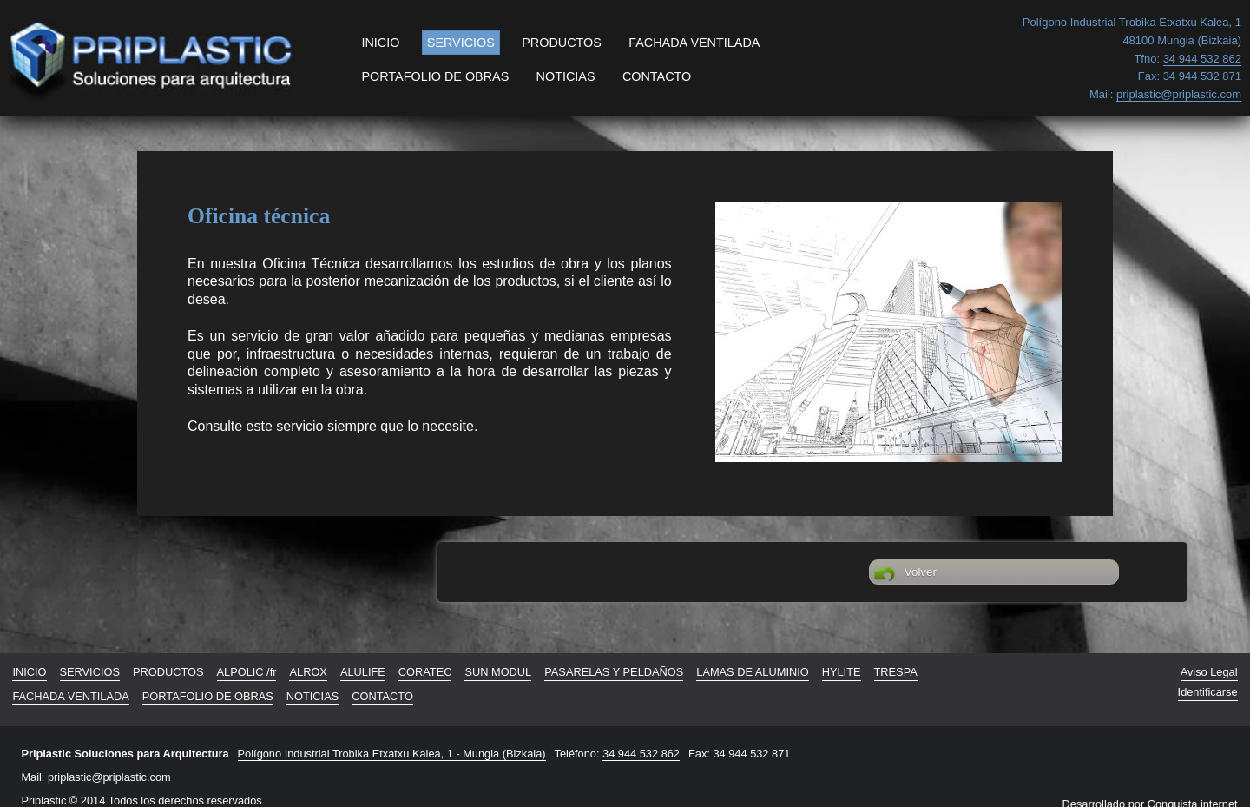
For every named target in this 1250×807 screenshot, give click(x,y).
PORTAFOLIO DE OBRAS (435, 76)
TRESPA (896, 671)
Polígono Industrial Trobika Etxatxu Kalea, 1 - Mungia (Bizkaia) (392, 753)
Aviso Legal (1209, 671)
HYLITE (841, 671)
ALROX (307, 671)
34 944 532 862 (641, 753)
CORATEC (425, 671)
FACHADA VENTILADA (694, 43)
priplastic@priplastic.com (109, 777)
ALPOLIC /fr (247, 671)
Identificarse (1208, 691)
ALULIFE (362, 671)
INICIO (380, 43)
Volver (905, 574)
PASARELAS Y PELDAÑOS (613, 671)
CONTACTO (656, 76)
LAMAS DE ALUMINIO (752, 671)
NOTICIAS (565, 76)
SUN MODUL (497, 671)
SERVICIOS (461, 43)
